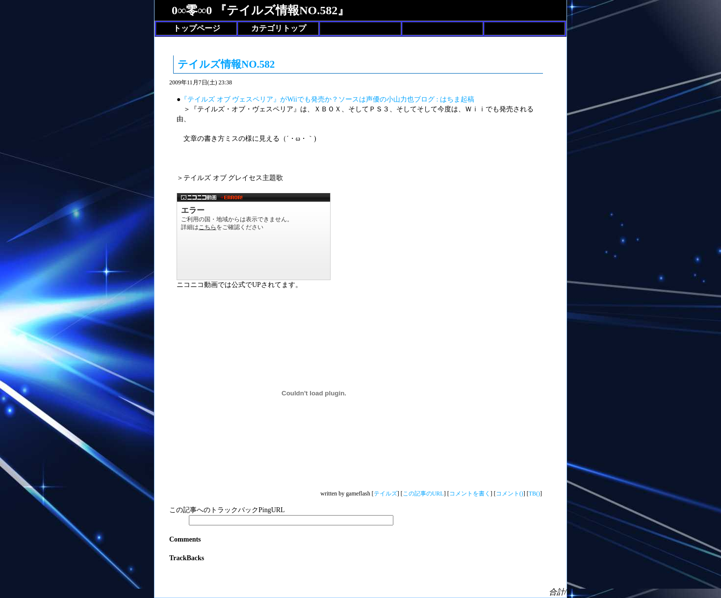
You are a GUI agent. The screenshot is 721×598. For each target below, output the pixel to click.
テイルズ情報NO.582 (226, 64)
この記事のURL (423, 493)
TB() (534, 493)
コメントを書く (469, 493)
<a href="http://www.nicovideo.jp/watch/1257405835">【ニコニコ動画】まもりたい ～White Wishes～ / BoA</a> (254, 236)
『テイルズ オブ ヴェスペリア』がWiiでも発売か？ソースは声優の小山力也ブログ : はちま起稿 (327, 99)
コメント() (509, 493)
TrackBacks (186, 558)
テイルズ (385, 493)
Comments (185, 539)
